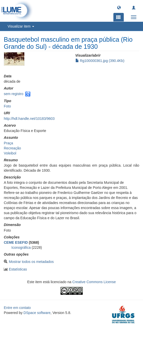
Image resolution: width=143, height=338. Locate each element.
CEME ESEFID (16, 242)
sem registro (13, 94)
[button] (119, 7)
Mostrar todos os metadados (31, 262)
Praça (8, 143)
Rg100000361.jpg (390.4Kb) (100, 61)
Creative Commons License (94, 282)
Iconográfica (21, 247)
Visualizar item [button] (21, 26)
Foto (7, 106)
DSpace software (37, 313)
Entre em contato (17, 308)
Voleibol (10, 153)
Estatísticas (18, 269)
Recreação (12, 148)
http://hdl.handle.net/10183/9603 (29, 119)
